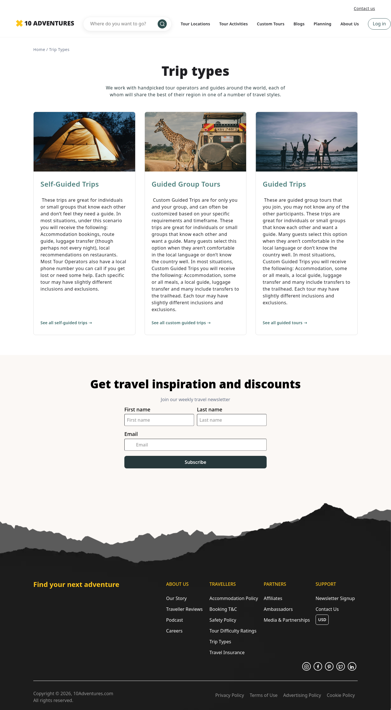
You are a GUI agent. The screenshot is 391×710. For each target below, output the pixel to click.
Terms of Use (263, 695)
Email (131, 434)
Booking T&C (223, 609)
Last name (209, 410)
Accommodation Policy (233, 598)
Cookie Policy (341, 695)
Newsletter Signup (335, 598)
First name (137, 410)
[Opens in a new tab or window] (306, 666)
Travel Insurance (227, 652)
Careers (174, 631)
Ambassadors (278, 609)
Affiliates (273, 598)
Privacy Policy (229, 695)
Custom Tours (271, 23)
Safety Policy (222, 620)
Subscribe (195, 462)
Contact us (364, 8)
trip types (59, 49)
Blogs (299, 23)
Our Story (176, 598)
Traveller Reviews (184, 609)
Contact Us (327, 609)
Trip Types (220, 641)
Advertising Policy (302, 695)
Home (39, 49)
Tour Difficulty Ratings (232, 631)
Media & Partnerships (287, 620)
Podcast (174, 620)
